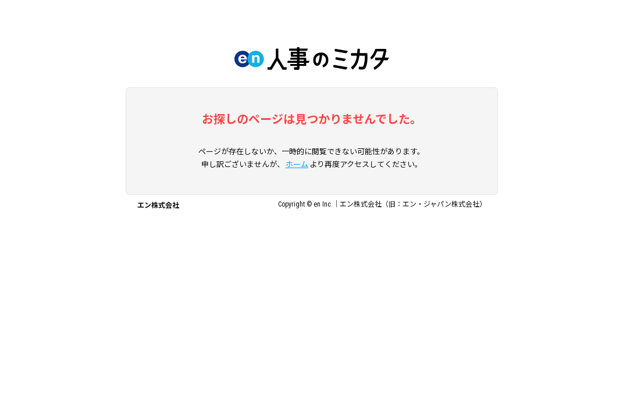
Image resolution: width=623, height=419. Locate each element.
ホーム (297, 164)
